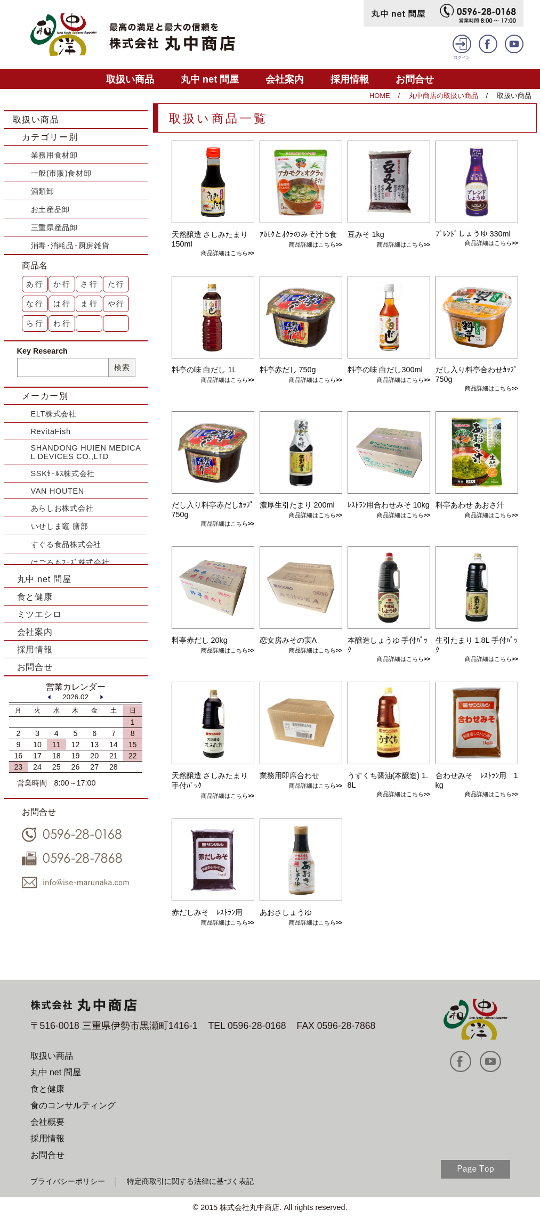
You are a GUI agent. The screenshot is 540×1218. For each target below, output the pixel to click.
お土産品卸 (50, 209)
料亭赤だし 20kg (200, 640)
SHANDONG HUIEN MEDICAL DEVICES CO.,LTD (86, 452)
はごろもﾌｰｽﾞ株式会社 (70, 562)
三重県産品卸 (54, 227)
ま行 (89, 303)
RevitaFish (51, 431)
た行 (117, 284)
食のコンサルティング (73, 1105)
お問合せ (415, 79)
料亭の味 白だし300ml (385, 369)
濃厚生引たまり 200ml (297, 505)
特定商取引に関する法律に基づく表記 (190, 1181)
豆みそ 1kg (366, 234)
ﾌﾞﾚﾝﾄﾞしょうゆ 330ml (473, 234)
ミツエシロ (39, 614)
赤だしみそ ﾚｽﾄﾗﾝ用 (207, 912)
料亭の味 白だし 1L (204, 369)
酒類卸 (42, 191)
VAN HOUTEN (57, 491)
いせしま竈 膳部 (59, 526)
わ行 (62, 323)
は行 (62, 303)
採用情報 (350, 79)
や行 (117, 303)
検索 (122, 367)
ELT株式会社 (54, 414)
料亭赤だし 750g (288, 369)
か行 (62, 284)
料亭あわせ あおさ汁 (470, 505)
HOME (379, 96)
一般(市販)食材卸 (61, 173)
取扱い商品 (130, 79)
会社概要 (47, 1121)
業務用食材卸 (54, 155)
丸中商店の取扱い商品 (443, 96)
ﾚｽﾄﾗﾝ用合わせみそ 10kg (389, 505)
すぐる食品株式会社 (66, 544)
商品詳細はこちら (224, 253)
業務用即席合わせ (289, 775)
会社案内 (284, 79)
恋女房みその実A (288, 640)
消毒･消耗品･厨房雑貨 (70, 245)
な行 (35, 303)
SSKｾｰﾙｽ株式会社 (63, 473)
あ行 (35, 284)
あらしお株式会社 (62, 508)
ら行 (35, 323)
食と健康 (35, 596)
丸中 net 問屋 (210, 79)
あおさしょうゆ (286, 912)
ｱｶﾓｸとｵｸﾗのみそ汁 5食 (298, 234)
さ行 (89, 284)
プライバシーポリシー (67, 1181)
